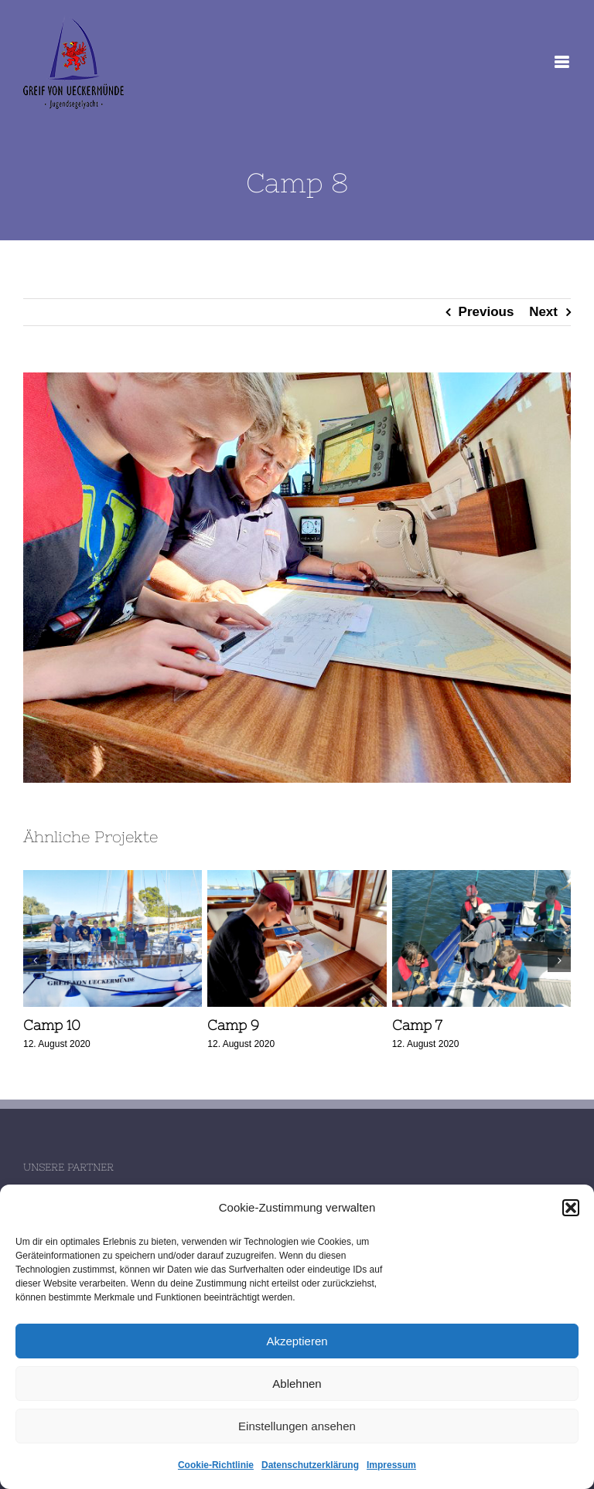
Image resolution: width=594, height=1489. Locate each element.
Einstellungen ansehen (297, 1426)
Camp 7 (417, 1025)
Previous (486, 311)
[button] (571, 1207)
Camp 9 (233, 1025)
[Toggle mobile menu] (563, 62)
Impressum (391, 1465)
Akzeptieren (296, 1341)
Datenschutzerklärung (310, 1465)
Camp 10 (51, 1025)
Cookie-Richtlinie (216, 1465)
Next (543, 311)
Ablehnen (296, 1383)
